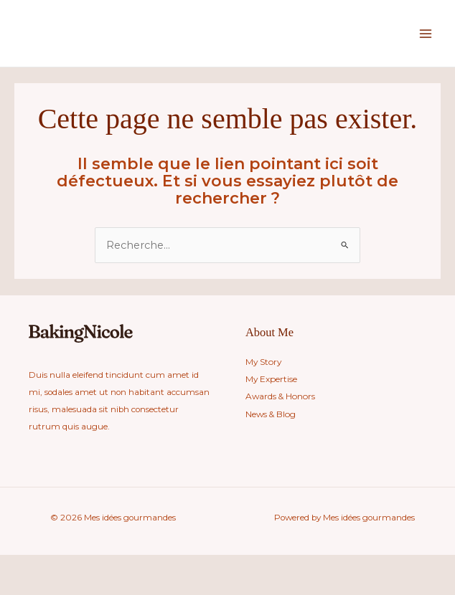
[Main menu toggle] (426, 34)
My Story (263, 362)
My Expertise (270, 379)
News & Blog (270, 414)
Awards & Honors (279, 396)
